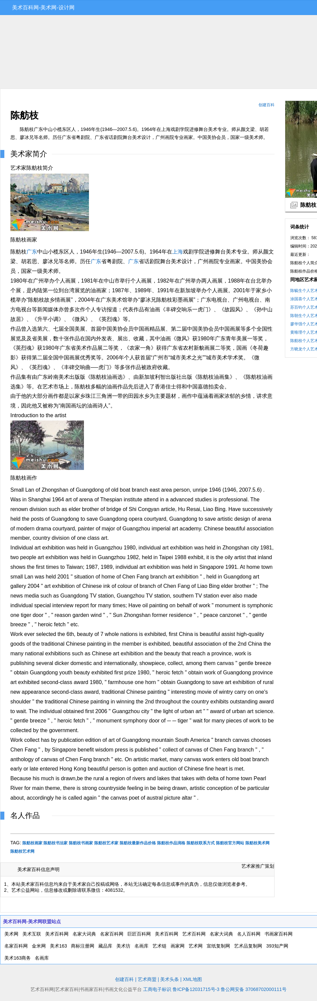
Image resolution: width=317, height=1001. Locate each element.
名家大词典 (84, 934)
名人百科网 (248, 934)
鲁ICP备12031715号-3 (196, 989)
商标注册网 (82, 946)
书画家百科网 (279, 934)
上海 (177, 252)
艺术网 (196, 946)
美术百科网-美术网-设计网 (43, 7)
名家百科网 (111, 934)
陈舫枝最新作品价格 (138, 843)
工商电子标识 (157, 989)
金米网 (39, 946)
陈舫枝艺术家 (106, 843)
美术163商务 (17, 958)
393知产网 (277, 946)
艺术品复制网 (248, 946)
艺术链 (159, 946)
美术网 (11, 934)
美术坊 (123, 946)
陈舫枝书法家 (55, 843)
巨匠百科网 (139, 934)
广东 (31, 252)
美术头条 (169, 979)
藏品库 (105, 946)
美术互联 (31, 934)
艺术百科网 (194, 934)
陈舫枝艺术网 (22, 851)
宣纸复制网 (218, 946)
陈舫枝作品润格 (171, 843)
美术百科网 (57, 934)
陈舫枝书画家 (81, 843)
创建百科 (266, 105)
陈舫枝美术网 (257, 843)
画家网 (178, 946)
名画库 (141, 946)
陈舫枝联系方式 (201, 843)
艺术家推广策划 (257, 866)
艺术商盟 (147, 979)
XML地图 (192, 979)
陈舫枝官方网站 (230, 843)
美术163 (58, 946)
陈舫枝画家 (32, 843)
